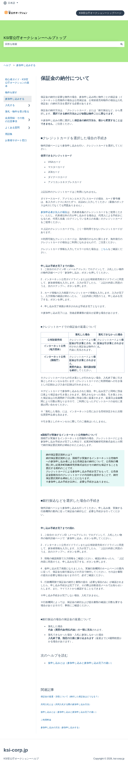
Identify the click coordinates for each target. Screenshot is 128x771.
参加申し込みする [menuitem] (14, 99)
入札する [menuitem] (10, 105)
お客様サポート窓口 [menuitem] (16, 140)
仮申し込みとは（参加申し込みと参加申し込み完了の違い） (80, 663)
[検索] (121, 44)
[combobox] (61, 44)
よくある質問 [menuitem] (12, 127)
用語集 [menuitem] (8, 134)
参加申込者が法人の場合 (54, 212)
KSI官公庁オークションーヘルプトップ (35, 38)
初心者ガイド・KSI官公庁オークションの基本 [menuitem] (17, 82)
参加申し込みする (25, 65)
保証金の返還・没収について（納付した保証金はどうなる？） (70, 696)
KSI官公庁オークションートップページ (100, 13)
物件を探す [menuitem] (11, 92)
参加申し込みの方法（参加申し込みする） (61, 727)
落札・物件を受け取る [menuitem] (17, 111)
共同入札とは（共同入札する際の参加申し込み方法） (66, 704)
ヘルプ (7, 65)
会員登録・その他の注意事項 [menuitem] (14, 120)
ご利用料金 (46, 720)
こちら (104, 249)
